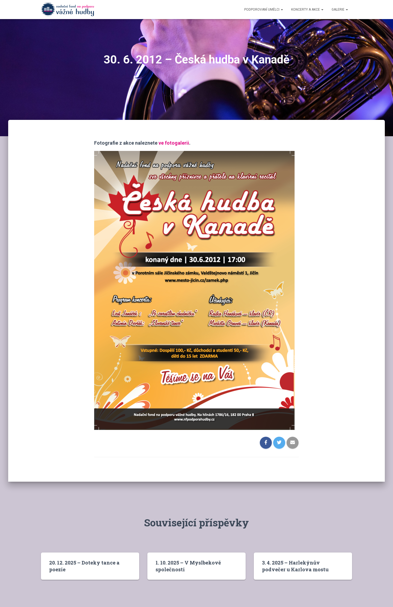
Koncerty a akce (307, 9)
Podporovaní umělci (263, 9)
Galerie (340, 9)
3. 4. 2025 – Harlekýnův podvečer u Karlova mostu (295, 566)
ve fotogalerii (174, 143)
